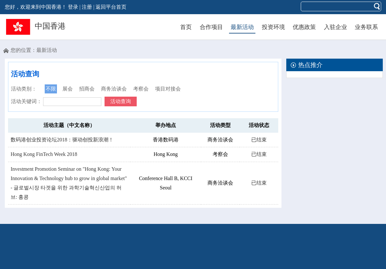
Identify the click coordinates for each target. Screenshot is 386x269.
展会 (67, 88)
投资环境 (273, 27)
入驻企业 (335, 27)
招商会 (87, 88)
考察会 (141, 88)
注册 (87, 7)
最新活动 (242, 27)
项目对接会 (168, 88)
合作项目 (211, 27)
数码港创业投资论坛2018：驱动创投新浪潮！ (62, 139)
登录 (73, 7)
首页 (186, 27)
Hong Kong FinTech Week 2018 (44, 154)
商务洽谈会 (114, 88)
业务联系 (366, 27)
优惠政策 (304, 27)
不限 (51, 88)
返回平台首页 (111, 7)
